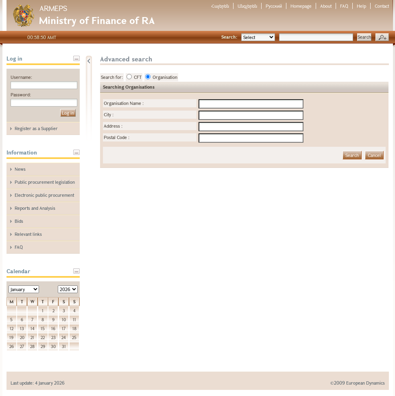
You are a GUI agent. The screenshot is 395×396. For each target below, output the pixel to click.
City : (108, 114)
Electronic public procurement (44, 195)
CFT (134, 77)
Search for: (112, 77)
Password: (21, 94)
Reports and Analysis (35, 208)
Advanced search (382, 37)
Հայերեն (220, 6)
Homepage (301, 6)
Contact (382, 6)
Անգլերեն (247, 6)
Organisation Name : (124, 103)
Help (361, 6)
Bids (19, 221)
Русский (274, 6)
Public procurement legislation (45, 182)
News (20, 169)
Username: (21, 77)
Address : (113, 126)
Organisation (161, 77)
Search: (229, 37)
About (326, 6)
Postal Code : (116, 137)
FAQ (344, 6)
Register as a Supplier (36, 128)
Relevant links (28, 234)
